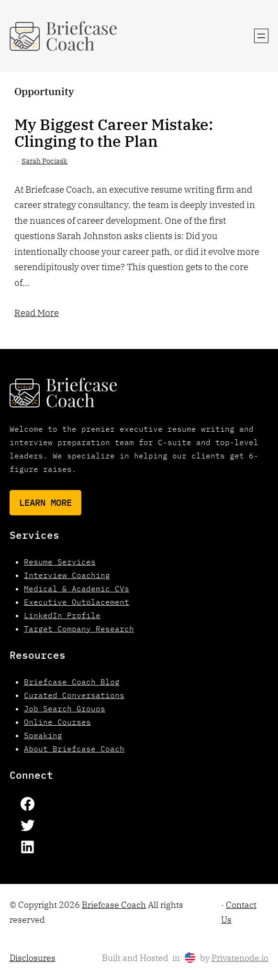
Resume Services (60, 562)
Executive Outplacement (76, 602)
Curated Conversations (74, 695)
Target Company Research (79, 628)
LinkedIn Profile (62, 615)
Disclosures (33, 957)
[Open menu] (261, 36)
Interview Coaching (67, 575)
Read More (36, 312)
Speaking (43, 735)
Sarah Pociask (44, 160)
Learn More (45, 502)
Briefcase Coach (114, 904)
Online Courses (57, 722)
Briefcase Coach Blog (72, 682)
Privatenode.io (239, 957)
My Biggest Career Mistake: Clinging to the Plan (113, 133)
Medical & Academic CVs (76, 588)
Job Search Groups (64, 708)
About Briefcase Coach (74, 748)
